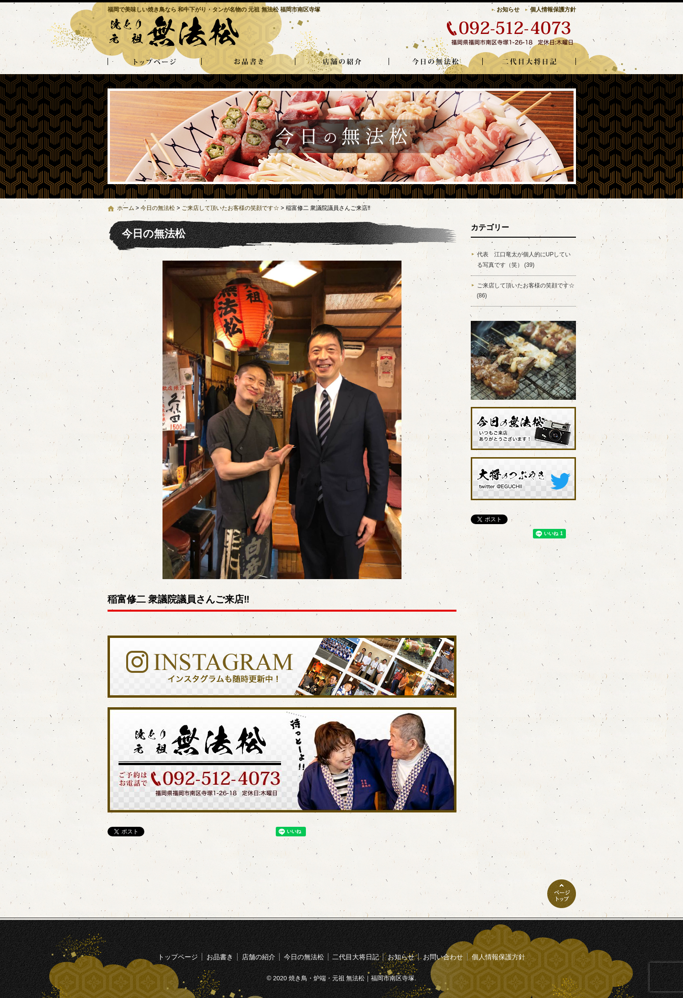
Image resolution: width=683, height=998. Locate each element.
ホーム (125, 208)
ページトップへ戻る (561, 893)
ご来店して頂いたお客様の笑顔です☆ (230, 208)
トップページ (154, 62)
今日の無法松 (435, 62)
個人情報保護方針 (553, 9)
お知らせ (508, 9)
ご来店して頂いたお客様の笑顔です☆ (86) (526, 290)
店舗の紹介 (342, 62)
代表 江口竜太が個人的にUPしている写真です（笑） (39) (524, 259)
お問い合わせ (443, 957)
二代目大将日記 (529, 62)
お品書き (248, 62)
